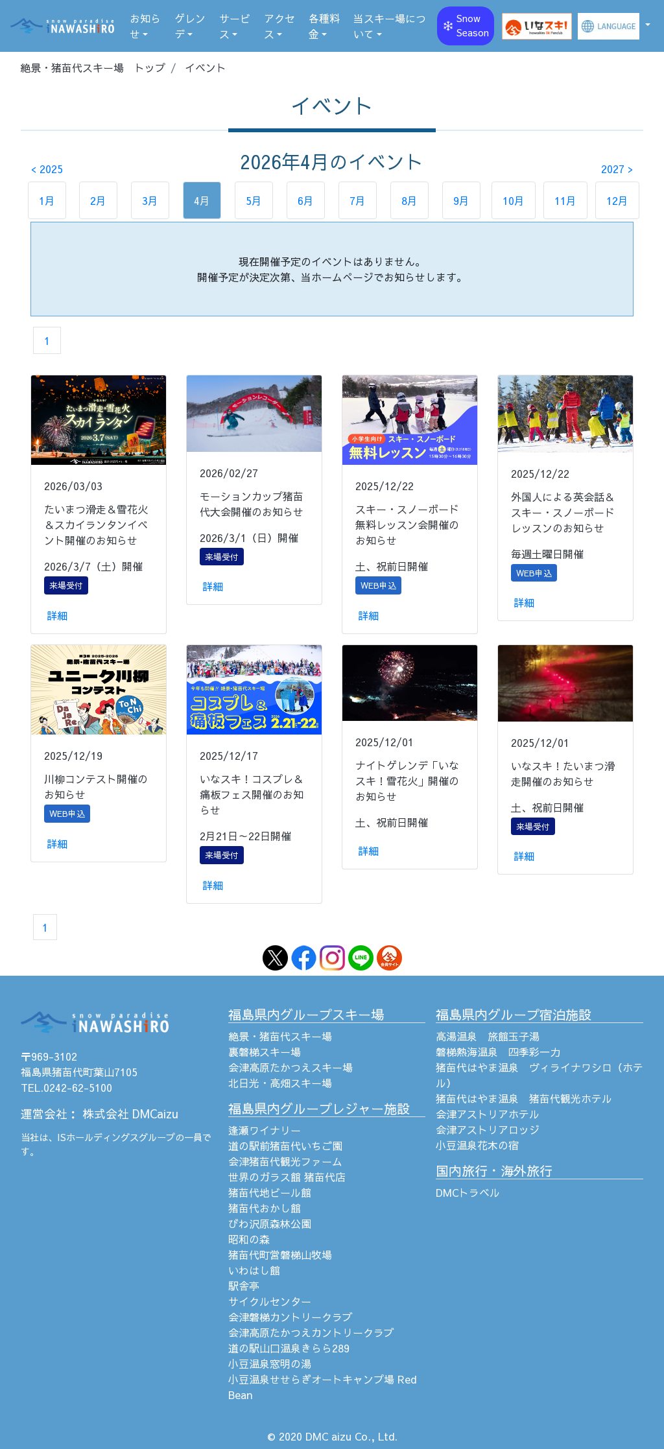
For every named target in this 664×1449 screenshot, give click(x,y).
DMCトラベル (468, 1192)
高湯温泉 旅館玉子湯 (488, 1036)
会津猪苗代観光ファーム (285, 1161)
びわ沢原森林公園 (269, 1223)
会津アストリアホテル (488, 1114)
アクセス (279, 26)
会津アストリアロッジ (488, 1129)
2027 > (617, 168)
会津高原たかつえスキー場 (290, 1067)
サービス (234, 26)
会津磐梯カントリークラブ (290, 1317)
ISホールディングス (98, 1137)
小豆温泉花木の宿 (477, 1145)
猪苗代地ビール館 (269, 1192)
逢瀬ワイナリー (264, 1130)
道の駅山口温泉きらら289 (289, 1348)
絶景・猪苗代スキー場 (280, 1036)
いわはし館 (254, 1270)
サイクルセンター (269, 1301)
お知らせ (145, 26)
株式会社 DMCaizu (130, 1113)
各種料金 (324, 26)
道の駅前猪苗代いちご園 (285, 1145)
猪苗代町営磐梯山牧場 (280, 1254)
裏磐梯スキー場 (264, 1051)
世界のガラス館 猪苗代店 (287, 1177)
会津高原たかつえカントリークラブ (311, 1332)
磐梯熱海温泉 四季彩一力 (498, 1051)
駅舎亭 (243, 1285)
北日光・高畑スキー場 (280, 1083)
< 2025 (47, 168)
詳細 (57, 615)
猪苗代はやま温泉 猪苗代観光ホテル (524, 1098)
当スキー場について (389, 26)
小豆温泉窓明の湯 (269, 1363)
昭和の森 (249, 1239)
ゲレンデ (190, 26)
